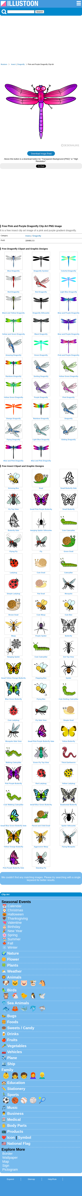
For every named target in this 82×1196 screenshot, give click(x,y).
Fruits (12, 1040)
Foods (12, 1022)
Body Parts (17, 1125)
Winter (13, 947)
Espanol (10, 1179)
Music (12, 1107)
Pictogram (10, 1169)
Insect (13, 64)
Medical (14, 1119)
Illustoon (4, 64)
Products (15, 1131)
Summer (14, 939)
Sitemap (31, 1179)
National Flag (18, 1143)
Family (7, 1070)
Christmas (15, 910)
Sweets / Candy (20, 1028)
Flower (13, 959)
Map (5, 1161)
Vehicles (14, 1052)
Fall (10, 943)
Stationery (16, 1089)
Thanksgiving (18, 918)
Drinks (13, 1034)
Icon (11, 1137)
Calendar (15, 906)
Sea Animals (18, 1003)
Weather (14, 971)
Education (16, 1083)
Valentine (15, 923)
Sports (13, 1095)
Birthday (14, 927)
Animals (14, 977)
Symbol (24, 1137)
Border (7, 1153)
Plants (12, 965)
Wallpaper (10, 1157)
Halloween (16, 914)
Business (15, 1113)
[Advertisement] (41, 40)
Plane (12, 1058)
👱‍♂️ (42, 1075)
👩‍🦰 (33, 1075)
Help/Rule (52, 1179)
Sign (5, 1165)
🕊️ (42, 995)
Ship (11, 1064)
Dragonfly (21, 64)
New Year (15, 931)
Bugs (11, 1016)
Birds (12, 990)
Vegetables (16, 1046)
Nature (13, 953)
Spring (13, 935)
